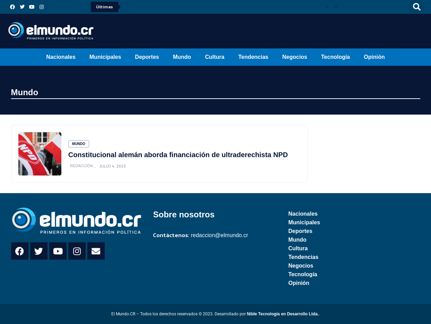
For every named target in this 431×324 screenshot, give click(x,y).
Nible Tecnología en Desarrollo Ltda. (283, 314)
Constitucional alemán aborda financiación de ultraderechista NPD (178, 155)
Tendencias (253, 57)
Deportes (147, 57)
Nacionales (60, 57)
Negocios (294, 57)
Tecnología (335, 57)
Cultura (214, 57)
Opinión (374, 57)
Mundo (182, 57)
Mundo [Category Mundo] (78, 144)
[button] (417, 7)
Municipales (105, 57)
